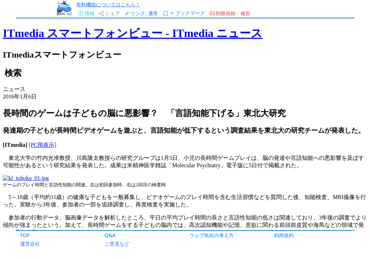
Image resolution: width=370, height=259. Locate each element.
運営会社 (30, 243)
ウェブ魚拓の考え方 (211, 235)
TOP (25, 235)
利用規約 (284, 235)
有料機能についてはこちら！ (108, 4)
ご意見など (117, 243)
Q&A (110, 235)
